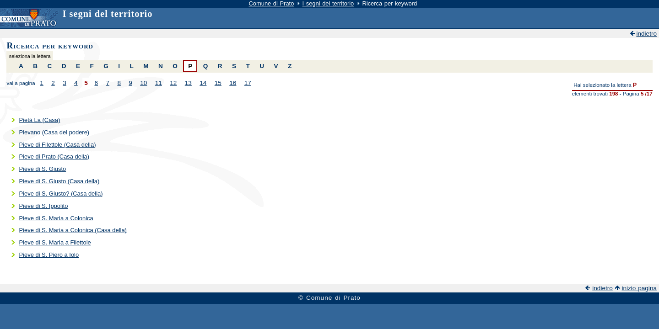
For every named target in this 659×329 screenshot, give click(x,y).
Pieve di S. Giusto (42, 168)
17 (247, 83)
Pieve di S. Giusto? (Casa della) (61, 193)
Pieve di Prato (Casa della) (54, 156)
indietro (646, 33)
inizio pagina (639, 288)
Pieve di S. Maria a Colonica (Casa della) (73, 230)
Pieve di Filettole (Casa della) (57, 144)
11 (158, 83)
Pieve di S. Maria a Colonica (56, 218)
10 (143, 83)
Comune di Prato (271, 3)
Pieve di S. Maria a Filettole (55, 242)
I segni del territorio (328, 3)
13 (188, 83)
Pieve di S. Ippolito (43, 205)
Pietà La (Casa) (39, 120)
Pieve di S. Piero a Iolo (49, 254)
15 (218, 83)
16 (232, 83)
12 (173, 83)
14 (203, 83)
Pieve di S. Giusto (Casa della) (59, 181)
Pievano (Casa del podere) (54, 132)
